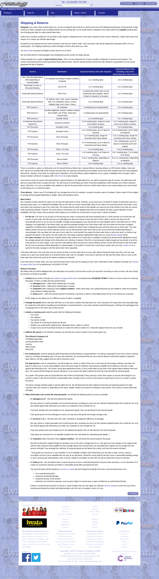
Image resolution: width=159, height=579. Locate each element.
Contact (101, 13)
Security (95, 527)
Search (58, 5)
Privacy (124, 542)
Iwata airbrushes (41, 534)
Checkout (124, 536)
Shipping (94, 519)
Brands (65, 522)
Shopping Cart (124, 531)
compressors (30, 536)
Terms (94, 525)
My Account (124, 539)
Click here (59, 176)
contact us (126, 245)
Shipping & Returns (15, 9)
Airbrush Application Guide (65, 542)
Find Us (65, 509)
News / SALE (80, 13)
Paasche (46, 544)
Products (8, 13)
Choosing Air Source (95, 534)
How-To (30, 13)
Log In (124, 544)
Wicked (32, 544)
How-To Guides (65, 547)
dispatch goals (116, 235)
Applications (65, 525)
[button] (127, 3)
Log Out (124, 547)
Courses (65, 527)
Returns (95, 522)
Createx (25, 544)
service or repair (68, 469)
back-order (28, 51)
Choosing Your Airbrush (65, 534)
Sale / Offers (95, 512)
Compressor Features (94, 539)
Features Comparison (65, 539)
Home (4, 9)
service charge (110, 486)
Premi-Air (25, 542)
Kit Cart (124, 534)
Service (95, 506)
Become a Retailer (65, 514)
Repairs (95, 509)
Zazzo (45, 536)
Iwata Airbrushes (65, 536)
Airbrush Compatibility (94, 544)
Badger (28, 547)
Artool (24, 539)
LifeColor (30, 539)
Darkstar (39, 544)
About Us (65, 512)
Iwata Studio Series (94, 536)
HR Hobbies (40, 539)
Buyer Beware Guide (65, 544)
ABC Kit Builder (95, 547)
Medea (39, 536)
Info (52, 13)
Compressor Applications (94, 542)
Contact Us (65, 506)
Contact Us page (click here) (65, 278)
